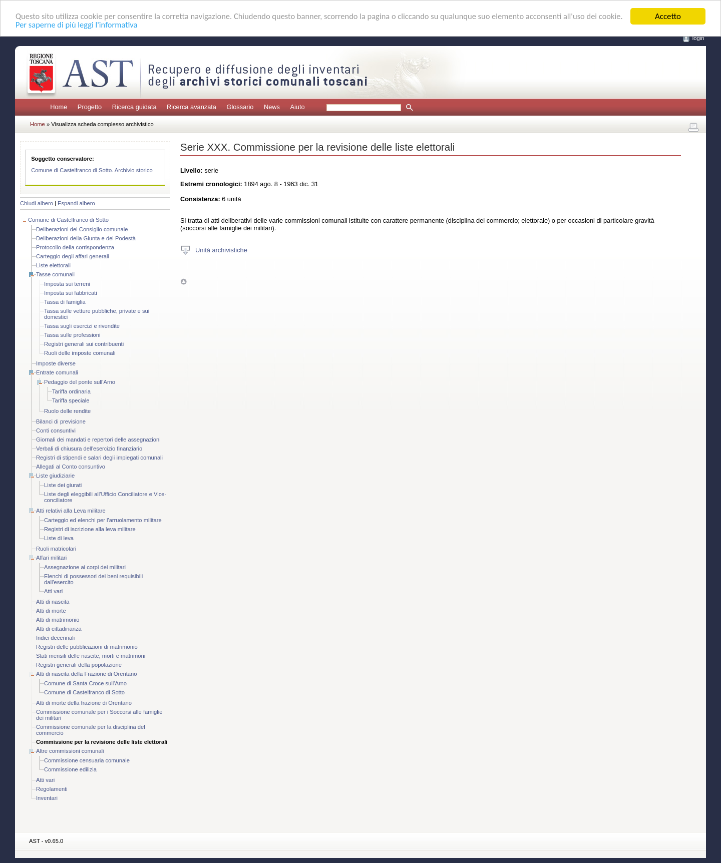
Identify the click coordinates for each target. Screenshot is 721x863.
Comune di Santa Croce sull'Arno (85, 683)
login (698, 38)
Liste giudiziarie (55, 476)
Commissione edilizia (70, 769)
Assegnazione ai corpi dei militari (85, 567)
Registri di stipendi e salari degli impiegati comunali (99, 458)
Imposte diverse (56, 363)
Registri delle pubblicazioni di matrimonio (87, 647)
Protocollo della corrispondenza (75, 247)
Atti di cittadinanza (59, 629)
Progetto (90, 107)
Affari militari (51, 558)
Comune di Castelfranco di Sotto (68, 220)
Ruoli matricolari (56, 549)
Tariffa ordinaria (71, 391)
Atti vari (53, 591)
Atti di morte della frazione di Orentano (84, 703)
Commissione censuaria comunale (87, 760)
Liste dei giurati (63, 485)
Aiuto (297, 107)
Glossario (239, 107)
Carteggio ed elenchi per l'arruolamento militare (103, 520)
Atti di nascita (53, 602)
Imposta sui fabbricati (70, 293)
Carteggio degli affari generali (72, 256)
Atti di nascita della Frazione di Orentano (86, 674)
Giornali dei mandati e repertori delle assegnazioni (98, 440)
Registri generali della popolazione (79, 665)
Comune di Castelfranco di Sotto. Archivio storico (92, 170)
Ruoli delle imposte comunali (79, 353)
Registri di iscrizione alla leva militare (90, 529)
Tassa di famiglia (65, 302)
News (272, 107)
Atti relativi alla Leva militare (71, 511)
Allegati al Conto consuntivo (70, 467)
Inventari (47, 798)
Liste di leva (59, 538)
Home (58, 107)
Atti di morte (51, 611)
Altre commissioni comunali (70, 751)
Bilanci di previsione (61, 421)
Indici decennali (55, 638)
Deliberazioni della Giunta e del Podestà (86, 238)
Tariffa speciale (70, 400)
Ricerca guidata (134, 107)
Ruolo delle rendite (67, 411)
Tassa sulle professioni (72, 335)
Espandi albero (76, 203)
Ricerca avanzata (191, 107)
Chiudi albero (36, 203)
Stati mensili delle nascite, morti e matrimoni (90, 656)
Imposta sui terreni (67, 284)
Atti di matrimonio (57, 620)
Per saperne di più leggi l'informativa (105, 25)
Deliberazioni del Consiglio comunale (82, 229)
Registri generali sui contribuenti (84, 344)
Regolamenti (52, 789)
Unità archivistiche (221, 249)
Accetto (668, 16)
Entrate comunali (57, 372)
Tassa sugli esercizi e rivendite (82, 326)
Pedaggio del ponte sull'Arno (79, 382)
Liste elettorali (53, 265)
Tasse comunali (55, 274)
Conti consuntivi (56, 430)
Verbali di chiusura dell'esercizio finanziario (89, 449)
